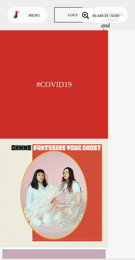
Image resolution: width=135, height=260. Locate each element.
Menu (34, 15)
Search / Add (100, 14)
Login (74, 15)
